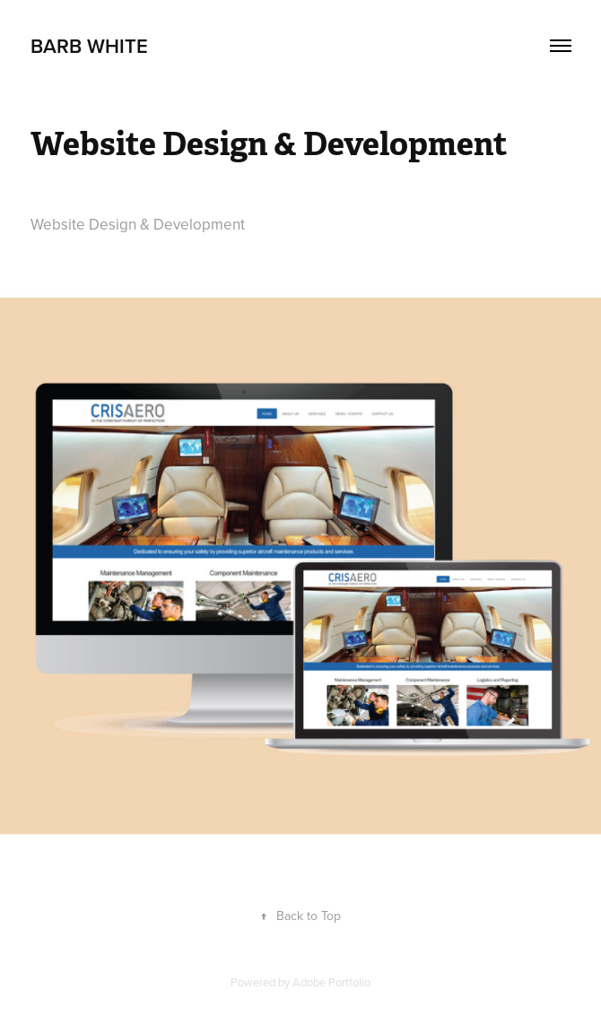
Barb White (89, 45)
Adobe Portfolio (331, 982)
